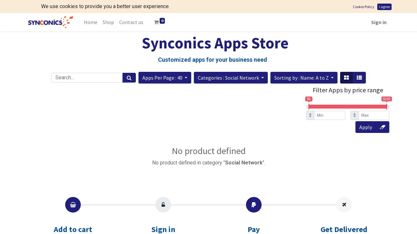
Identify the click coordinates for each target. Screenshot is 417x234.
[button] (164, 65)
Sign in (379, 9)
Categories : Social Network (229, 64)
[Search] (129, 65)
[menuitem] (90, 9)
